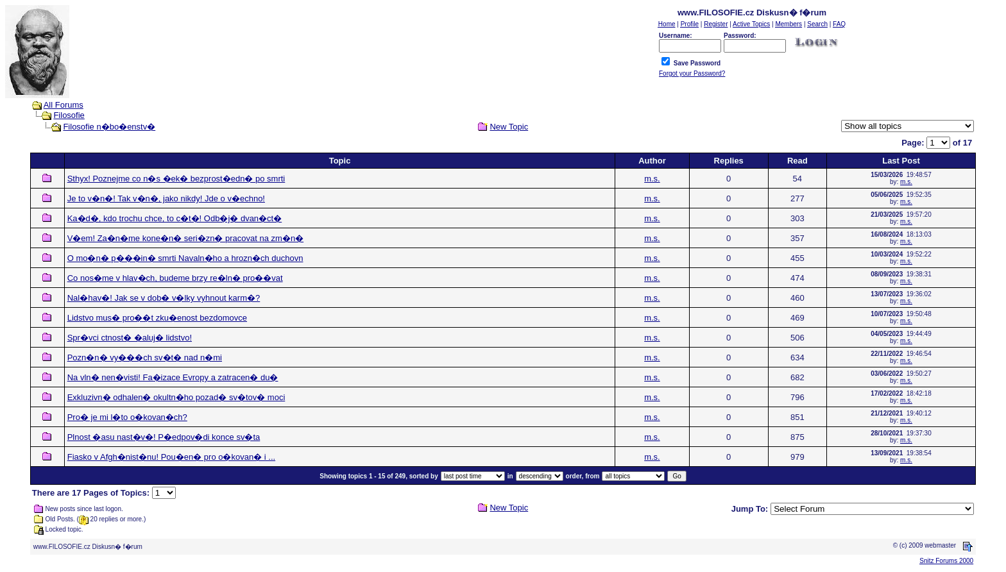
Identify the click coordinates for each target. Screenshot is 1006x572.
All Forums (63, 105)
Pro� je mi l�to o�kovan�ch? (127, 417)
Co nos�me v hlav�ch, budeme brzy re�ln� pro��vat (175, 278)
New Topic (509, 126)
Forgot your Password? (692, 73)
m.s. (652, 178)
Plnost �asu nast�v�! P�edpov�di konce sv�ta (163, 437)
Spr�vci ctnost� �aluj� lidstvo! (129, 337)
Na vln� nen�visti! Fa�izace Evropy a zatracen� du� (172, 377)
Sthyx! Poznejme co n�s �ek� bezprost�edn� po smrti (176, 178)
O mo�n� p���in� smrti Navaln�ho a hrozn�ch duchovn (185, 258)
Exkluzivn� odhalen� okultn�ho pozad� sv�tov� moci (176, 397)
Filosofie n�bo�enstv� (109, 126)
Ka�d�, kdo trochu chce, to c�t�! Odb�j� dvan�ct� (174, 218)
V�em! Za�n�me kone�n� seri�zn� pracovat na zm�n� (185, 238)
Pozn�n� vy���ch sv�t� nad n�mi (144, 357)
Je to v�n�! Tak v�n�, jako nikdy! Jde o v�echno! (166, 198)
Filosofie (68, 115)
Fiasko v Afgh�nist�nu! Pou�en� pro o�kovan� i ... (171, 457)
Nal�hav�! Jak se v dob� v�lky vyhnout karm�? (163, 298)
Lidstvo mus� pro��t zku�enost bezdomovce (157, 318)
